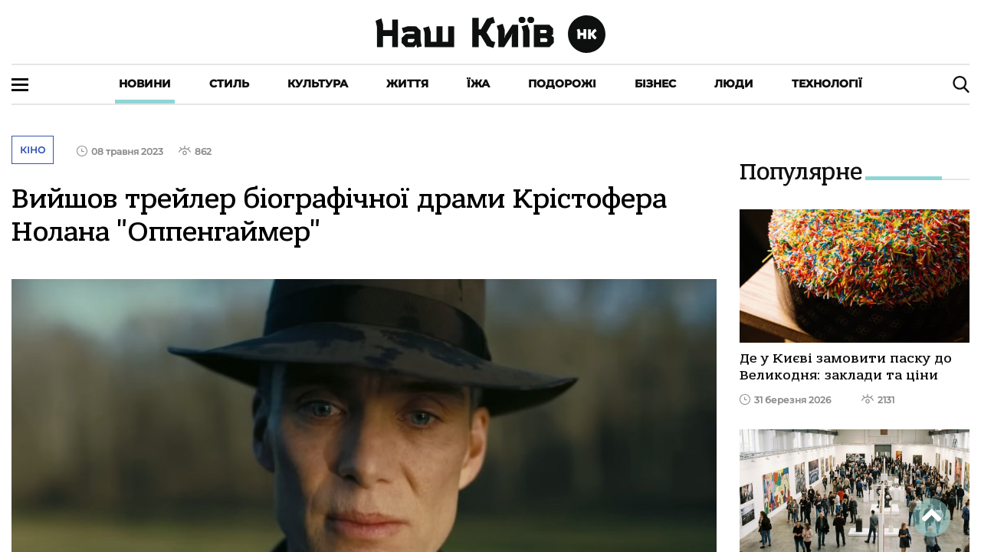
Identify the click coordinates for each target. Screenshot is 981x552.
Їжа (478, 83)
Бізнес (655, 83)
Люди (733, 83)
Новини (145, 83)
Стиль (229, 83)
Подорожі (562, 83)
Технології (827, 83)
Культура (317, 83)
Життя (407, 83)
